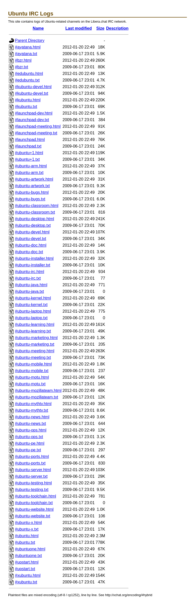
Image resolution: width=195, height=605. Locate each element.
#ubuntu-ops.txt (29, 437)
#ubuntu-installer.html (34, 258)
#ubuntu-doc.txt (29, 252)
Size (100, 28)
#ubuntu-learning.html (34, 324)
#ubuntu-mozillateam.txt (36, 397)
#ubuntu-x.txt (27, 529)
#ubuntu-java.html (31, 285)
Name (38, 28)
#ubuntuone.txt (28, 555)
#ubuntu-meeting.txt (33, 357)
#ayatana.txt (26, 54)
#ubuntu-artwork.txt (32, 186)
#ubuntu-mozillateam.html (38, 390)
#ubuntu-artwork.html (34, 179)
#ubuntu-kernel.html (33, 298)
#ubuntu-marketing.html (36, 338)
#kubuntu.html (28, 100)
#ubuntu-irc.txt (28, 278)
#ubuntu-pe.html (29, 443)
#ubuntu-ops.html (30, 430)
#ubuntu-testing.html (33, 483)
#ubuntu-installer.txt (32, 265)
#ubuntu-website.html (34, 509)
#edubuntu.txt (27, 80)
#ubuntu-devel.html (32, 232)
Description (117, 28)
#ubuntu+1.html (29, 153)
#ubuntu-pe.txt (28, 450)
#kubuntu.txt (26, 106)
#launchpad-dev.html (33, 113)
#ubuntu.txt (25, 542)
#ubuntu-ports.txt (30, 463)
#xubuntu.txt (26, 582)
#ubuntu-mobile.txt (31, 371)
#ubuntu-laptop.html (33, 311)
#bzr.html (23, 60)
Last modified (78, 28)
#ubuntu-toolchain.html (35, 496)
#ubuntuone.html (30, 549)
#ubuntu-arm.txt (29, 172)
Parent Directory (29, 40)
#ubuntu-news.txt (30, 423)
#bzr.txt (21, 67)
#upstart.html (26, 562)
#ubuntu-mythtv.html (33, 404)
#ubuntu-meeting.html (34, 351)
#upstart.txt (25, 569)
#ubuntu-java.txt (29, 291)
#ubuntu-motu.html (32, 377)
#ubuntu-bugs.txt (30, 199)
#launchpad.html (30, 139)
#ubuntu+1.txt (27, 159)
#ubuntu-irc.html (29, 271)
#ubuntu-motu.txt (30, 384)
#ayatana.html (28, 47)
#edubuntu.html (29, 73)
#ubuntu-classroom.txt (35, 212)
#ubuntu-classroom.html (36, 205)
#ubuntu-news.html (32, 417)
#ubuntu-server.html (33, 470)
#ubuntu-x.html (28, 522)
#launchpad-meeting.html (38, 126)
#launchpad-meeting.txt (36, 133)
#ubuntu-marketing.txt (34, 344)
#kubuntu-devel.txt (31, 93)
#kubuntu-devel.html (33, 87)
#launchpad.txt (28, 146)
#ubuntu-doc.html (30, 245)
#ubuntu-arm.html (31, 166)
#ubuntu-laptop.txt (31, 318)
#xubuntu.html (28, 575)
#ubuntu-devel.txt (30, 238)
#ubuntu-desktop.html (34, 219)
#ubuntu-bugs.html (32, 192)
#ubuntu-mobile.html (33, 364)
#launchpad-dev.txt (32, 120)
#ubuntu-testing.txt (31, 489)
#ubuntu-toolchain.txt (34, 503)
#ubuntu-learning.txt (33, 331)
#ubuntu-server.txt (31, 476)
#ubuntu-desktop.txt (33, 225)
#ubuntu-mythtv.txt (31, 410)
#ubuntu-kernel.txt (31, 304)
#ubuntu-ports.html (32, 456)
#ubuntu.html (27, 536)
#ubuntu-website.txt (32, 516)
